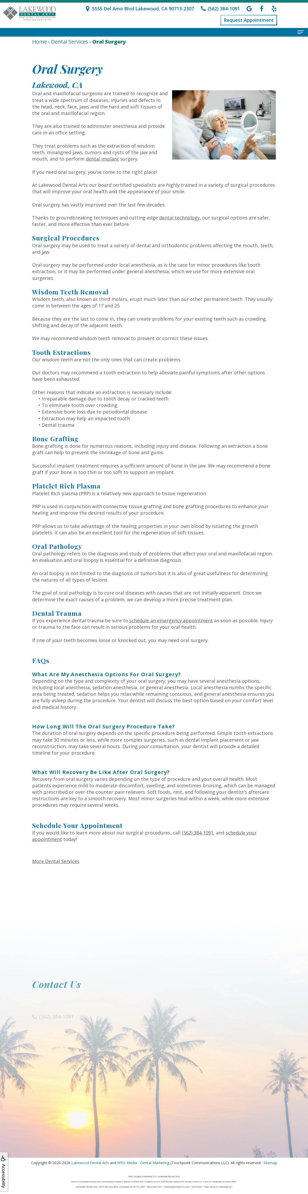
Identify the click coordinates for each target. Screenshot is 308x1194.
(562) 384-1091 (197, 833)
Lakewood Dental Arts (90, 1162)
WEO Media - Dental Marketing (143, 1162)
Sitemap (270, 1162)
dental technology (179, 218)
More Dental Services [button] (55, 861)
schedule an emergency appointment (171, 620)
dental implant (102, 159)
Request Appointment (249, 20)
